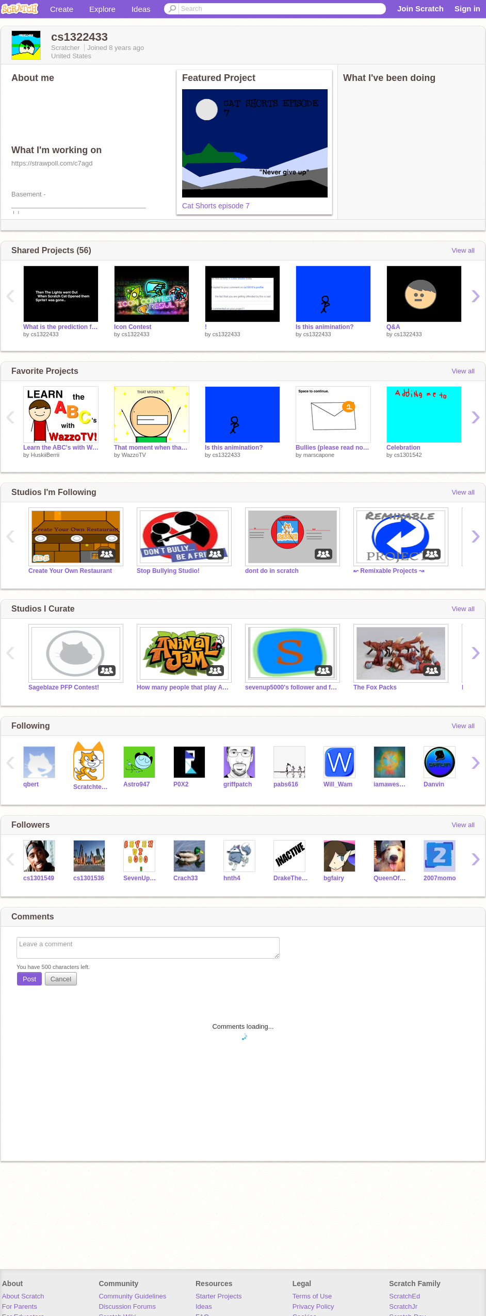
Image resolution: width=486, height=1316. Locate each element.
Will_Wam (337, 784)
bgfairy (333, 878)
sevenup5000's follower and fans (291, 687)
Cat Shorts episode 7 (216, 206)
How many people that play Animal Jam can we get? (183, 687)
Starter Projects (219, 1296)
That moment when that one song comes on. (151, 447)
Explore (102, 9)
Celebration (403, 447)
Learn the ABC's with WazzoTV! (61, 447)
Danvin (434, 784)
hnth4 (231, 878)
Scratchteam (90, 787)
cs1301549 (38, 878)
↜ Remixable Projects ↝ (388, 570)
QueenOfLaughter (391, 878)
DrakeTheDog (290, 878)
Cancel (61, 979)
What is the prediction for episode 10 (61, 327)
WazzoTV (134, 455)
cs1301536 (88, 878)
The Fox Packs (375, 687)
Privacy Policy (313, 1306)
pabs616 (285, 784)
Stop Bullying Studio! (168, 570)
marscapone (319, 455)
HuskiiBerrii (45, 455)
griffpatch (237, 784)
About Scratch (23, 1296)
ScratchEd (404, 1296)
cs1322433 (45, 334)
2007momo (440, 878)
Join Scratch (420, 8)
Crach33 (185, 878)
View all (463, 250)
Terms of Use (312, 1296)
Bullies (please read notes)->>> (333, 447)
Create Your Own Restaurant (70, 570)
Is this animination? (325, 327)
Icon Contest (133, 327)
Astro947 (136, 784)
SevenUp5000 (140, 878)
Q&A (393, 327)
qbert (31, 784)
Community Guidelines (132, 1296)
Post (29, 979)
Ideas (141, 9)
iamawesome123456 (391, 784)
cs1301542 (408, 455)
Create (61, 9)
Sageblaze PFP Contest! (63, 687)
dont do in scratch (272, 570)
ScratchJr (403, 1306)
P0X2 (180, 784)
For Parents (19, 1306)
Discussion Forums (127, 1306)
